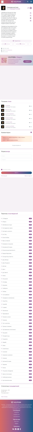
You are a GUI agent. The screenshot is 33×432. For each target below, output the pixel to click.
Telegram (16, 423)
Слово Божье (16, 348)
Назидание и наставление (16, 298)
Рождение (7, 105)
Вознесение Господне (16, 247)
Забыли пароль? (28, 176)
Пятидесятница (16, 336)
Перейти (27, 61)
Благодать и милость (16, 231)
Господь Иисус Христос (16, 256)
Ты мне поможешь (9, 113)
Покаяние (16, 320)
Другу (16, 269)
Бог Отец (16, 234)
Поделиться (16, 41)
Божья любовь (16, 237)
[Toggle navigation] (31, 1)
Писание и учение (16, 317)
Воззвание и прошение (16, 244)
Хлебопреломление (16, 377)
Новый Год (16, 301)
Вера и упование (16, 240)
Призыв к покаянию (16, 326)
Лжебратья (16, 288)
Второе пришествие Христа (16, 250)
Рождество (16, 339)
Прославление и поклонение (16, 329)
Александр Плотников (15, 9)
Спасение (16, 358)
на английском (16, 416)
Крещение (16, 285)
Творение (16, 364)
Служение (16, 351)
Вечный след (8, 109)
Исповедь (16, 282)
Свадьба (16, 342)
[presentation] (12, 165)
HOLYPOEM (11, 57)
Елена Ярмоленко (9, 50)
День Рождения (16, 263)
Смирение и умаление (16, 355)
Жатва (16, 275)
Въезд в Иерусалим (16, 253)
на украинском (16, 414)
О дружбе (16, 304)
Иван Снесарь (4, 396)
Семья (16, 345)
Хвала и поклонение (16, 374)
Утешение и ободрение (16, 371)
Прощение (16, 332)
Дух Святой (16, 272)
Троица (16, 367)
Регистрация (4, 176)
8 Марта (16, 221)
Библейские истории (16, 225)
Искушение (16, 278)
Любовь (16, 291)
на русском (16, 412)
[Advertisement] (16, 83)
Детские (16, 266)
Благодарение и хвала (16, 228)
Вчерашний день (9, 117)
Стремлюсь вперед (9, 126)
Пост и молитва (16, 323)
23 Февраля (16, 218)
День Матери (16, 259)
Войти (16, 172)
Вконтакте (16, 421)
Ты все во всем (8, 122)
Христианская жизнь (16, 380)
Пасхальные (16, 310)
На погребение (16, 294)
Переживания (16, 313)
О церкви (16, 307)
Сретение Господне (16, 361)
